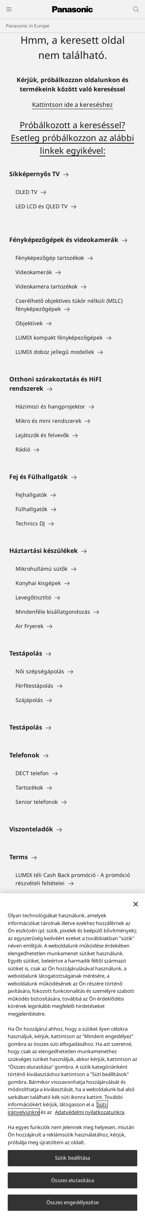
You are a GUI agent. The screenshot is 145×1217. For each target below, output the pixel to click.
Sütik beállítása (72, 1158)
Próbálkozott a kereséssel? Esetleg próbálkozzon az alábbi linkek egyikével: (72, 137)
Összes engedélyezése (72, 1203)
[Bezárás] (135, 904)
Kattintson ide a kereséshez (72, 104)
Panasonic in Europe (27, 25)
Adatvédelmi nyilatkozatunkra (89, 1112)
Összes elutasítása (72, 1180)
